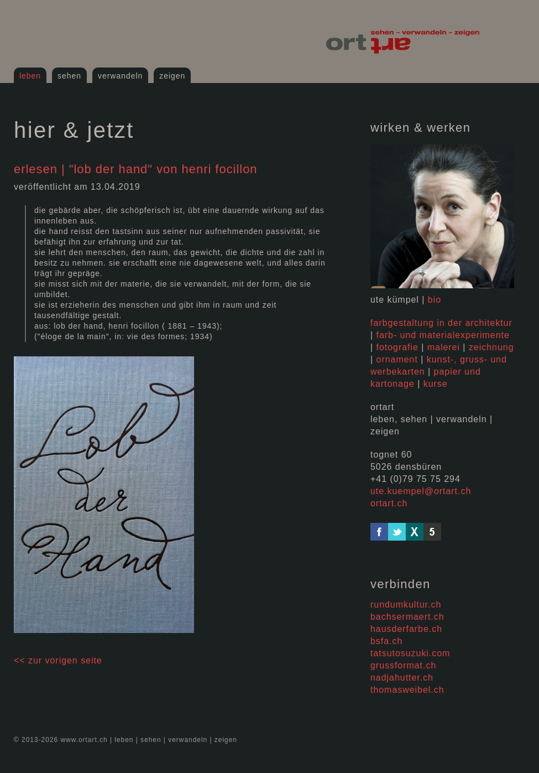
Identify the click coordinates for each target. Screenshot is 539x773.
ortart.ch (388, 503)
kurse (435, 383)
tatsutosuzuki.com (410, 653)
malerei (443, 347)
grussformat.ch (403, 665)
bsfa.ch (386, 641)
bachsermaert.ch (407, 616)
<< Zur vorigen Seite (58, 660)
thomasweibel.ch (407, 689)
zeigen (172, 75)
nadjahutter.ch (401, 677)
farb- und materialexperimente (443, 335)
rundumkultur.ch (405, 604)
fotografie (397, 347)
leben (30, 75)
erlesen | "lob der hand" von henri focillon (136, 169)
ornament (397, 359)
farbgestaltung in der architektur (441, 323)
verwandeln (120, 75)
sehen (69, 75)
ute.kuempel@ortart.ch (420, 491)
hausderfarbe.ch (406, 629)
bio (434, 299)
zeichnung (491, 347)
